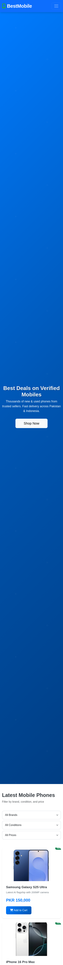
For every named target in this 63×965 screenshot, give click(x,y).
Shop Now (31, 423)
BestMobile (17, 6)
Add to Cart (18, 910)
